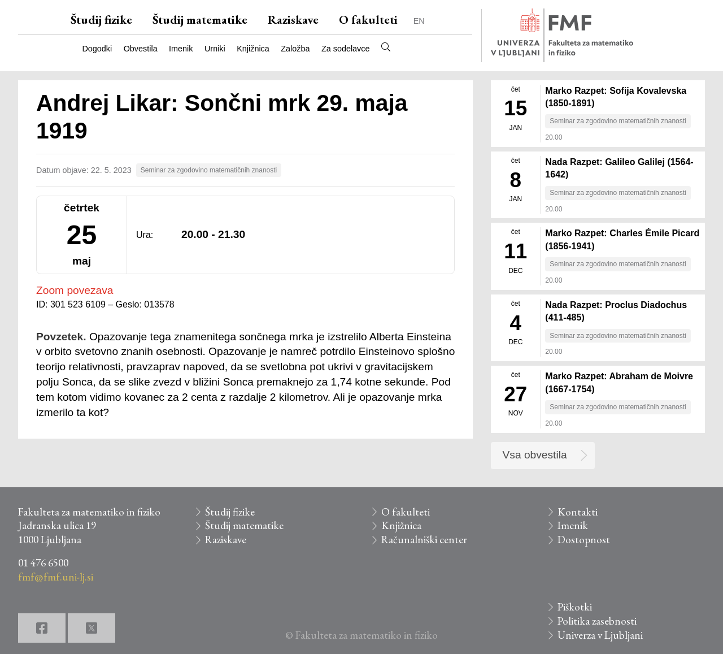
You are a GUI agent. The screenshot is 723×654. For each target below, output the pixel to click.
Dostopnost (584, 539)
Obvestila (141, 48)
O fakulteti (368, 19)
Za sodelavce (345, 48)
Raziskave (293, 19)
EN (419, 20)
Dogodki (97, 48)
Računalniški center (424, 539)
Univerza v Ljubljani (600, 635)
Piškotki (575, 607)
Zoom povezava (75, 290)
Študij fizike (101, 19)
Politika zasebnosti (597, 621)
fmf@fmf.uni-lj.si (55, 577)
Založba (295, 48)
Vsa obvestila (535, 455)
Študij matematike (200, 19)
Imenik (181, 48)
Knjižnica (253, 48)
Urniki (214, 48)
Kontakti (578, 512)
